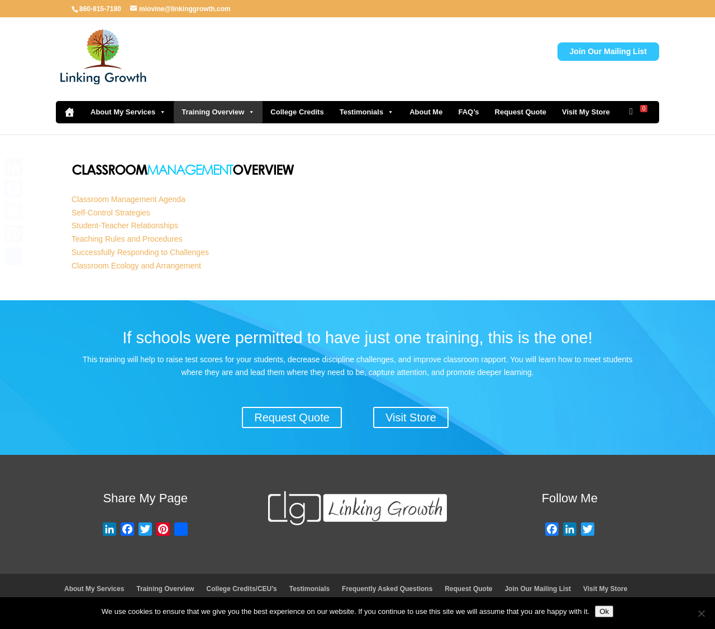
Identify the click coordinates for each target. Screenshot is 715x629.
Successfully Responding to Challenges (140, 252)
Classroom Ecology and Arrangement (136, 265)
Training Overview (218, 112)
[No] (701, 613)
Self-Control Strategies (111, 212)
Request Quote (520, 112)
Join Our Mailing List (608, 51)
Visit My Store (586, 112)
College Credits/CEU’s (242, 589)
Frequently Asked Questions (387, 589)
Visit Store (410, 417)
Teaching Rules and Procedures (127, 238)
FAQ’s (468, 112)
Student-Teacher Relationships (125, 225)
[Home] (69, 112)
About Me (425, 112)
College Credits (296, 112)
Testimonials (367, 112)
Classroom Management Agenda (128, 199)
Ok (604, 611)
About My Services (128, 112)
